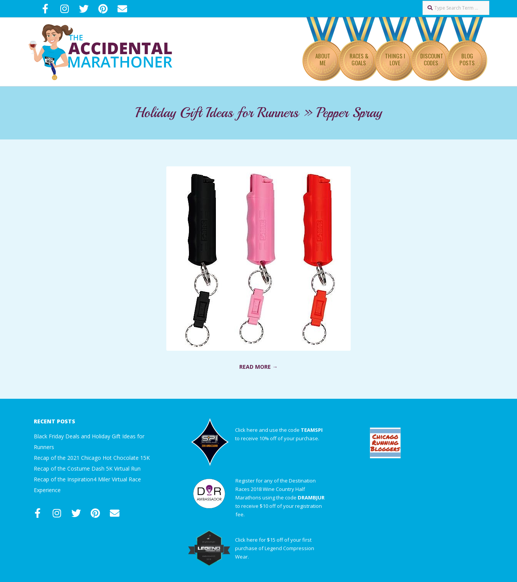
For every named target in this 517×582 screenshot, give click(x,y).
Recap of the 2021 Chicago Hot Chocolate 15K (92, 457)
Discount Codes (431, 59)
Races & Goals (359, 59)
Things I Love (395, 59)
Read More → (258, 366)
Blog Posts (467, 59)
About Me (322, 59)
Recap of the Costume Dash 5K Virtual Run (87, 468)
